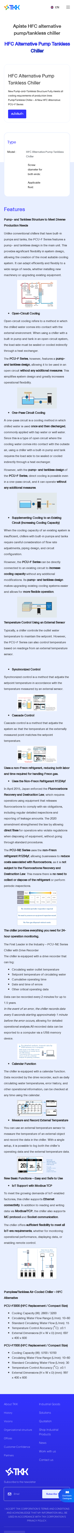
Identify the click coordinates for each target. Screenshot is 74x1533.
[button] (55, 7)
